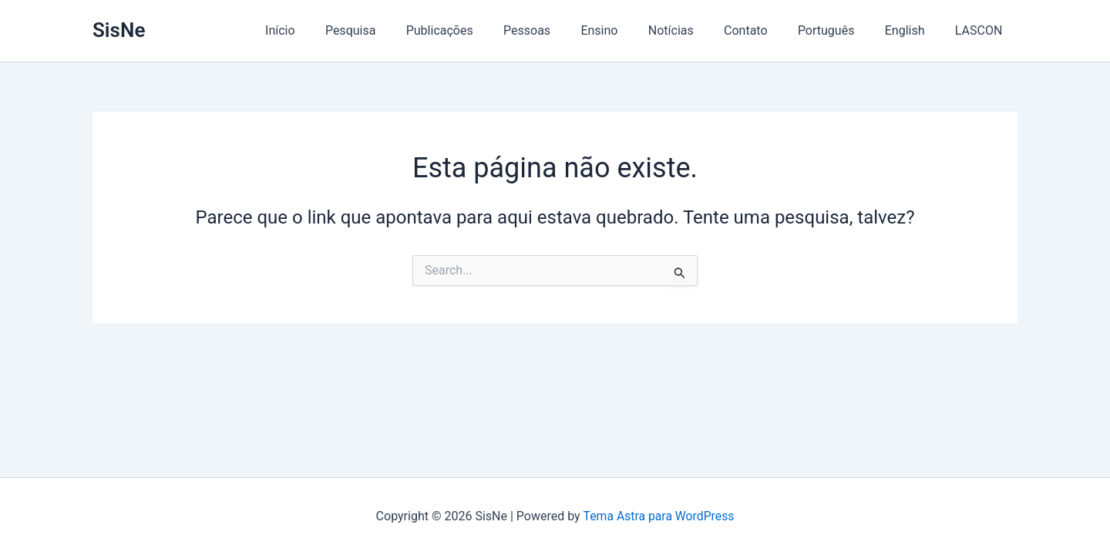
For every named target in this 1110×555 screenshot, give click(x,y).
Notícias (696, 30)
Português (840, 30)
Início (334, 30)
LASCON (981, 30)
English (913, 30)
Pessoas (563, 30)
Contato (766, 30)
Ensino (630, 30)
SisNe (118, 30)
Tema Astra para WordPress (658, 516)
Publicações (482, 30)
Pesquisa (398, 30)
